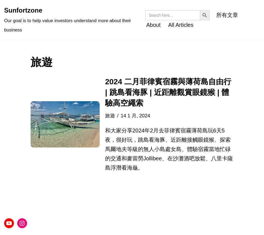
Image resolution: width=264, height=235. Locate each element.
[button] (65, 124)
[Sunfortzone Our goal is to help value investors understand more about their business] (70, 20)
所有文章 (227, 15)
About (153, 25)
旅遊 (110, 115)
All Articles (180, 25)
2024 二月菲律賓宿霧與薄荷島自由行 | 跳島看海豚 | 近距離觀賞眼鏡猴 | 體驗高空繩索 (168, 92)
